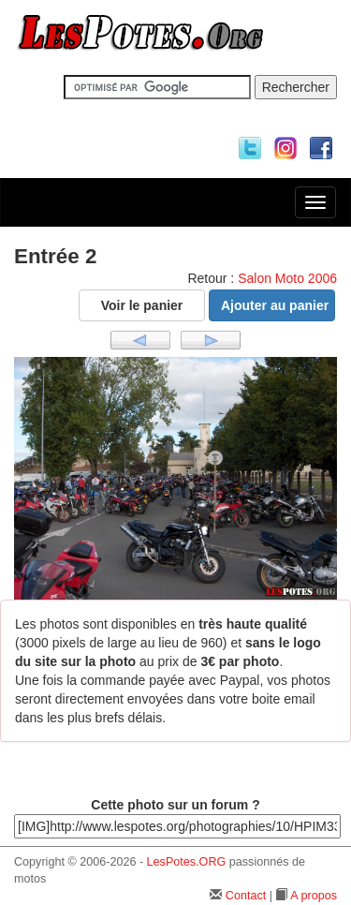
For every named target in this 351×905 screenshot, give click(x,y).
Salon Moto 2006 (287, 278)
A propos (313, 895)
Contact (246, 895)
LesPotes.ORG (187, 861)
